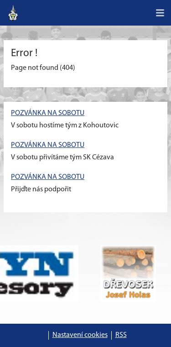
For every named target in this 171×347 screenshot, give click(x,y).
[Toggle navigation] (160, 12)
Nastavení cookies (80, 335)
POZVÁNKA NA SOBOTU (47, 113)
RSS (121, 335)
